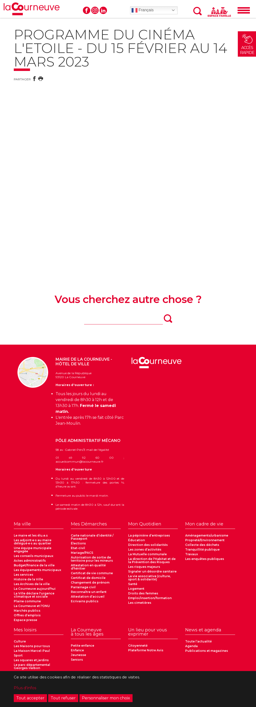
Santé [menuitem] (132, 584)
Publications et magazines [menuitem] (206, 651)
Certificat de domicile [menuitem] (88, 578)
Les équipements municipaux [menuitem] (37, 570)
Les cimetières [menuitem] (139, 603)
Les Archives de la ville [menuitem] (32, 584)
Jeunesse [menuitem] (78, 655)
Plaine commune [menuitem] (27, 601)
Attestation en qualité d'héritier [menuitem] (88, 566)
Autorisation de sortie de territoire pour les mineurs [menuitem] (92, 559)
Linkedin (103, 10)
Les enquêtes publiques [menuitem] (204, 559)
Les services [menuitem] (23, 574)
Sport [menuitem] (18, 655)
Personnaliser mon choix (106, 698)
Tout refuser (63, 698)
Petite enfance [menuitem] (82, 645)
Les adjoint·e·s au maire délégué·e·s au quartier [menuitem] (32, 541)
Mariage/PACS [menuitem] (82, 553)
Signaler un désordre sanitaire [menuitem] (152, 571)
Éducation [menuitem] (136, 540)
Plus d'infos (25, 688)
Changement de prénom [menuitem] (90, 582)
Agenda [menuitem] (191, 646)
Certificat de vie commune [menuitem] (92, 573)
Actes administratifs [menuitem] (30, 560)
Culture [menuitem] (20, 641)
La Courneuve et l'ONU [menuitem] (32, 606)
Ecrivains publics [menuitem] (84, 601)
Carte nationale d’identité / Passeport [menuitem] (92, 537)
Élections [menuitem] (78, 543)
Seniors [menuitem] (77, 659)
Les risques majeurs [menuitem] (144, 567)
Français (143, 10)
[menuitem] (39, 525)
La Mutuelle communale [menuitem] (147, 554)
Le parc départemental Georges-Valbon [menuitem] (32, 666)
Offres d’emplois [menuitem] (27, 615)
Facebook (86, 10)
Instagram (95, 10)
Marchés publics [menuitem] (27, 610)
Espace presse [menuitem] (25, 620)
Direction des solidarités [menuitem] (148, 545)
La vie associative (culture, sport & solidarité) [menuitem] (149, 577)
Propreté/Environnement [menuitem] (205, 540)
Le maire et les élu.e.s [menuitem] (31, 535)
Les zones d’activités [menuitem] (144, 549)
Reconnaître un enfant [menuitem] (88, 592)
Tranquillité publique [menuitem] (202, 549)
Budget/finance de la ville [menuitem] (34, 565)
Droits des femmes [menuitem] (143, 593)
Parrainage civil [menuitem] (83, 587)
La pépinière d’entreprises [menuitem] (149, 535)
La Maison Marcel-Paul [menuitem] (32, 651)
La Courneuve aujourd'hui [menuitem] (35, 588)
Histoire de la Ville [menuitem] (28, 579)
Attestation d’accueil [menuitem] (88, 596)
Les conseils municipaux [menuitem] (33, 556)
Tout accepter (30, 698)
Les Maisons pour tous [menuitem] (32, 646)
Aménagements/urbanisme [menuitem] (206, 535)
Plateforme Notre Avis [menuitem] (145, 650)
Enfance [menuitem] (77, 650)
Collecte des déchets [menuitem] (202, 545)
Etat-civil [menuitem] (78, 548)
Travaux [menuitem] (191, 554)
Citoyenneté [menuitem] (138, 645)
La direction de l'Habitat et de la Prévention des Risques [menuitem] (152, 560)
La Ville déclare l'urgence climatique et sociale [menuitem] (34, 594)
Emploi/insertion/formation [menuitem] (150, 598)
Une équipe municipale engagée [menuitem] (32, 549)
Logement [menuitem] (136, 588)
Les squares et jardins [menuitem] (31, 660)
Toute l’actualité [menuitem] (198, 641)
